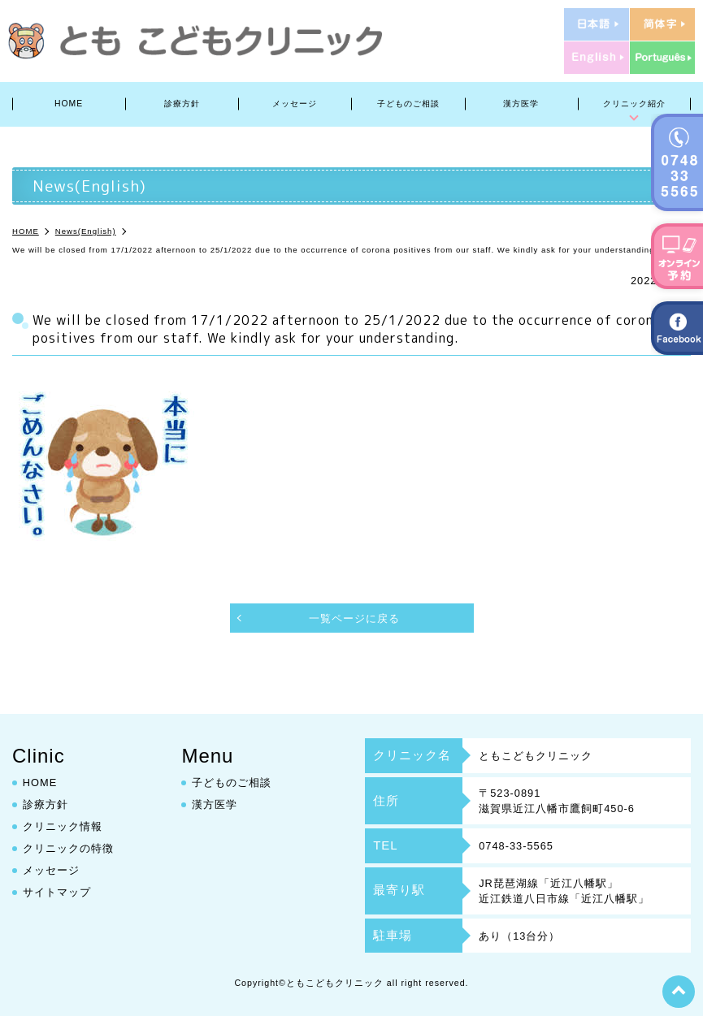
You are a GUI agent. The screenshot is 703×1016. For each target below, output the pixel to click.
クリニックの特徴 (68, 848)
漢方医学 (521, 103)
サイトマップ (57, 892)
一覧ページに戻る (354, 618)
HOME (68, 103)
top (678, 991)
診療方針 (182, 103)
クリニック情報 (62, 826)
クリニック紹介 (634, 103)
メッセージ (294, 103)
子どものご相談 (408, 103)
